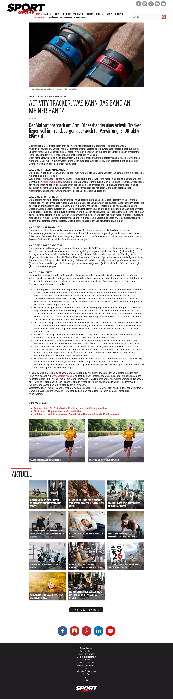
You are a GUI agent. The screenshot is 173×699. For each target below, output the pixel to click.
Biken (56, 14)
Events (109, 14)
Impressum (86, 677)
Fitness (38, 14)
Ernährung (53, 17)
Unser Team (87, 674)
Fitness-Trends (80, 17)
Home (32, 97)
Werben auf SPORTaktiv (87, 662)
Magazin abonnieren (86, 648)
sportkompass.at (66, 376)
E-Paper (119, 14)
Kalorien (123, 358)
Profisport (78, 14)
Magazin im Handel (86, 651)
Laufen (47, 14)
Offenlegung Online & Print (86, 665)
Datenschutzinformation (86, 654)
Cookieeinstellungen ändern (86, 657)
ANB (86, 668)
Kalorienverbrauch (52, 182)
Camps (90, 14)
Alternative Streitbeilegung (86, 671)
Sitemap (86, 680)
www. (55, 376)
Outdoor (66, 14)
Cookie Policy (86, 660)
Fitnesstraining (40, 17)
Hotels (99, 14)
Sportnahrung (66, 17)
